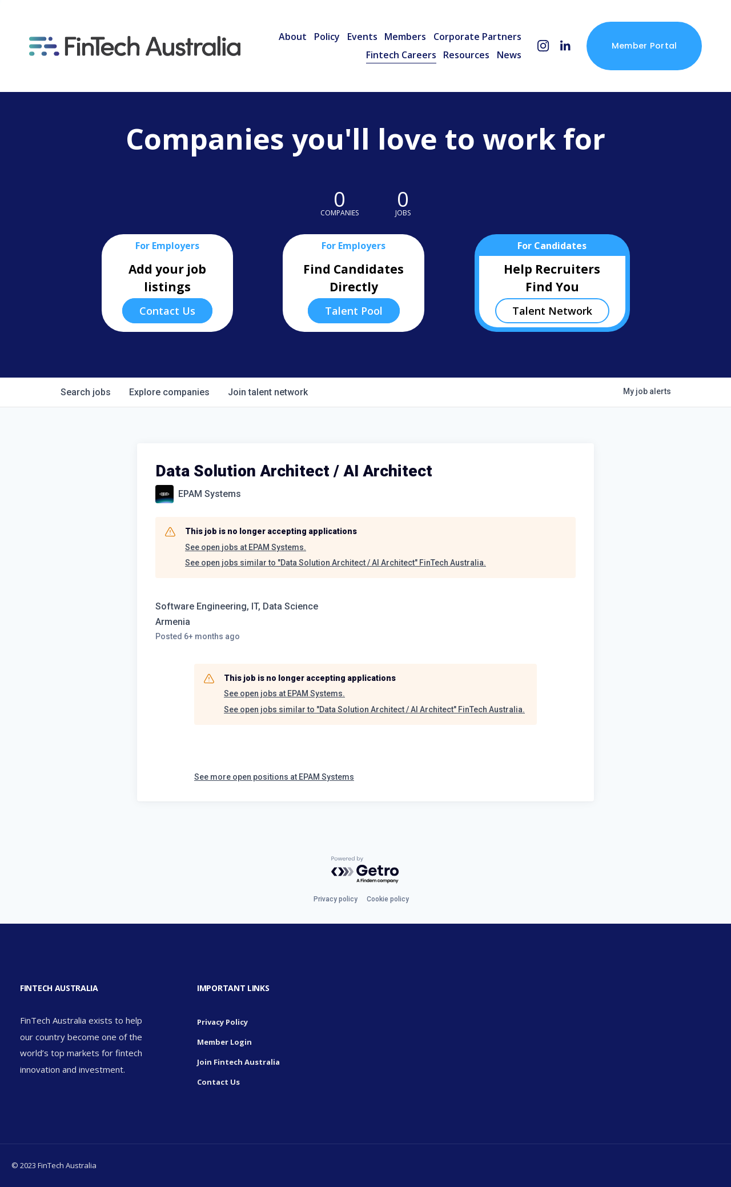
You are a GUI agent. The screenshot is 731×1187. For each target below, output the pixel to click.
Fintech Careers (401, 55)
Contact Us (167, 311)
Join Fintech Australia (238, 1062)
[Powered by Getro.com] (365, 870)
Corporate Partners (477, 36)
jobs (86, 392)
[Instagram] (543, 46)
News (509, 55)
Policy (327, 36)
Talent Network (552, 311)
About (293, 36)
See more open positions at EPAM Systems (274, 776)
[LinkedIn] (565, 46)
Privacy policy (336, 899)
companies (169, 392)
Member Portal (644, 45)
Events (362, 36)
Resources (466, 55)
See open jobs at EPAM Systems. (245, 547)
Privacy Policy (222, 1022)
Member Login (224, 1042)
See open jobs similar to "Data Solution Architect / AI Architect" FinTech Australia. (335, 562)
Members (405, 36)
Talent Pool (354, 311)
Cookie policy (388, 899)
